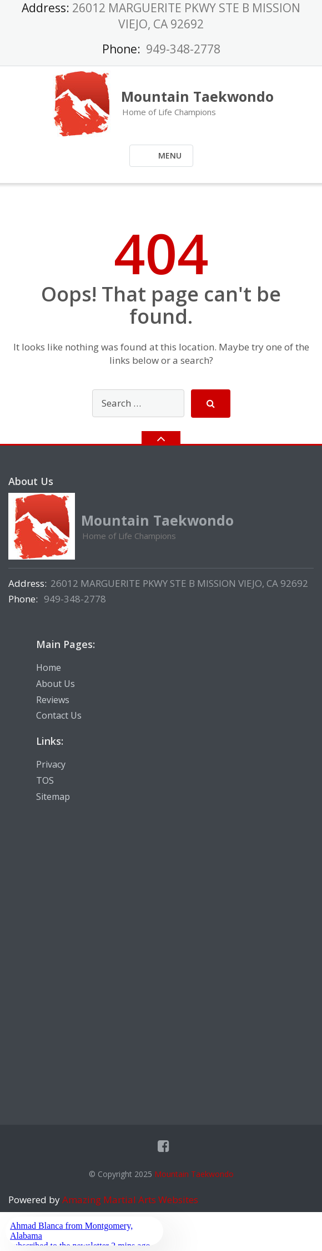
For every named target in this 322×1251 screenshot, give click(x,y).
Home (48, 667)
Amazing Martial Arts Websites (129, 1199)
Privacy (51, 764)
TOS (45, 780)
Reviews (52, 700)
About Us (55, 684)
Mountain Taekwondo (194, 1174)
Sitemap (53, 796)
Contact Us (59, 715)
